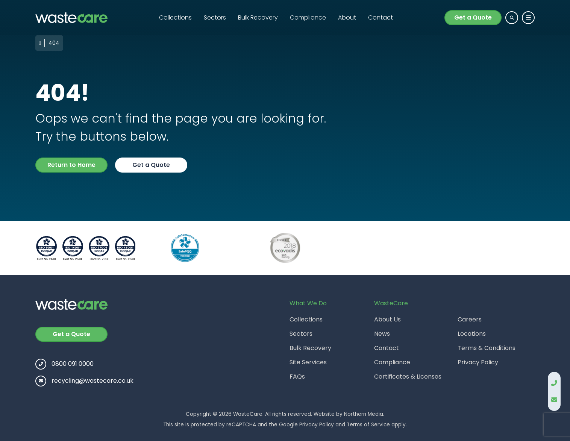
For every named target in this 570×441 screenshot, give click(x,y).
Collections (175, 17)
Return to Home (71, 165)
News (382, 333)
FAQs (297, 376)
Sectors (215, 17)
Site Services (308, 362)
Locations (472, 333)
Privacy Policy (478, 362)
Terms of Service (368, 424)
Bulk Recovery (258, 17)
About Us (387, 319)
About (347, 17)
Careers (470, 319)
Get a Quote (473, 17)
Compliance (308, 17)
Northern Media (363, 414)
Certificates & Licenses (407, 376)
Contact (380, 17)
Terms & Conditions (486, 348)
